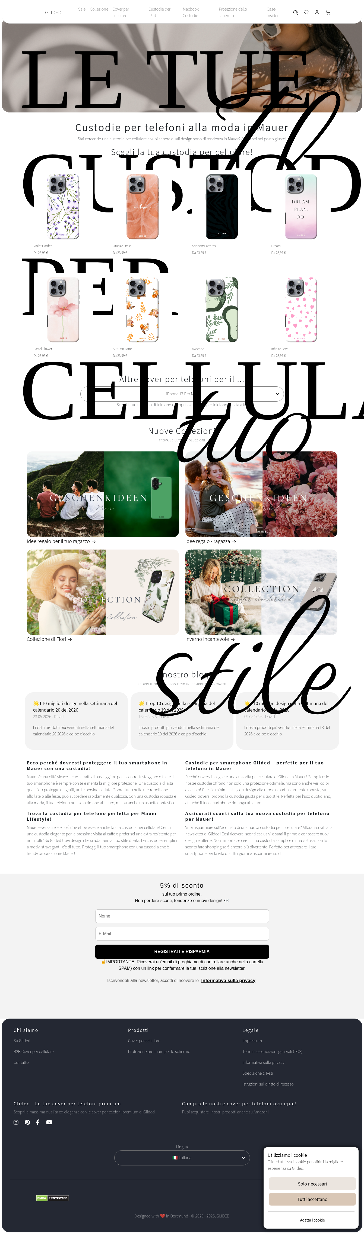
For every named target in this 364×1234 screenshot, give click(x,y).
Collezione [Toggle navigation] (99, 9)
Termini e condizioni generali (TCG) (272, 1051)
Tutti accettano (312, 1199)
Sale (82, 9)
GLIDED (53, 12)
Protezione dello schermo (233, 12)
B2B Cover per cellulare (34, 1051)
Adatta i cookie (312, 1220)
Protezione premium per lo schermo (159, 1051)
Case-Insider (272, 12)
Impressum (252, 1041)
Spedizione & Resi (257, 1073)
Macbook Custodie (191, 12)
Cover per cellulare (120, 12)
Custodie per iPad (159, 12)
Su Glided (22, 1041)
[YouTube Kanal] (52, 1123)
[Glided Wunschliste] (295, 14)
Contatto (21, 1062)
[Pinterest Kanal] (30, 1123)
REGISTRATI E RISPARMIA (182, 951)
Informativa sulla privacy (228, 980)
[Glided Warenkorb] (328, 14)
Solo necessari (312, 1184)
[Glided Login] (317, 14)
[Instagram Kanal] (19, 1123)
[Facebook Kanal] (40, 1123)
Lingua (182, 1147)
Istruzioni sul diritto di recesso (267, 1084)
